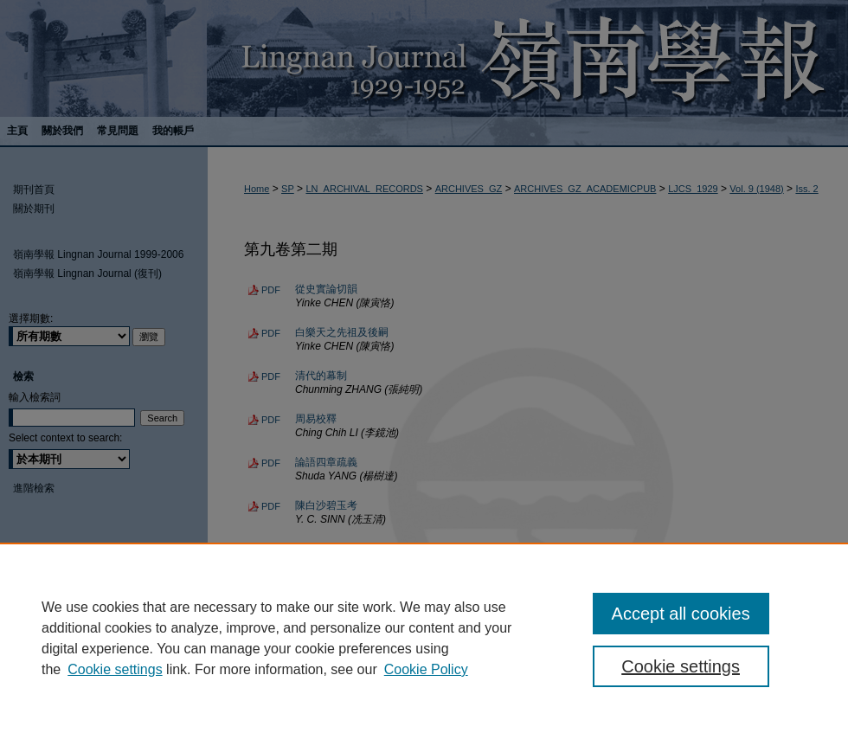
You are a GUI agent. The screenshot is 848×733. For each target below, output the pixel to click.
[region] (424, 638)
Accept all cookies (681, 613)
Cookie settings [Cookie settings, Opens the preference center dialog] (680, 666)
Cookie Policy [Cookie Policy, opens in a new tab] (426, 669)
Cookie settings (114, 669)
